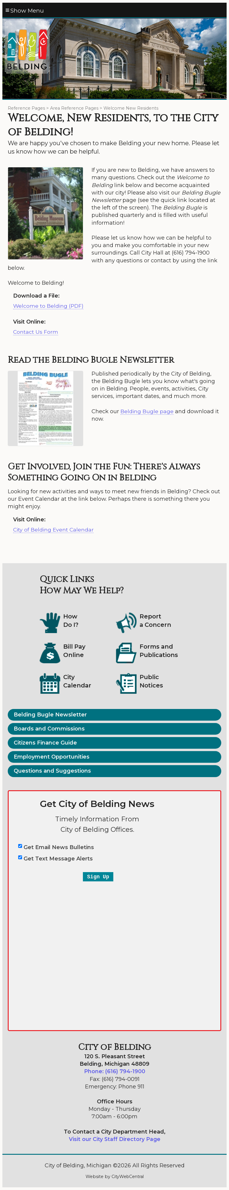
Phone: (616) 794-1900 (114, 1071)
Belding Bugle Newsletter (50, 715)
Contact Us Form (35, 332)
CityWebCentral (127, 1177)
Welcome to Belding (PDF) (49, 306)
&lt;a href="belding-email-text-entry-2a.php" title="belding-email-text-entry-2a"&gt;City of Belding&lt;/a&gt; (114, 911)
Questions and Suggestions (52, 771)
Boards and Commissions (49, 729)
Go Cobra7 (20, 1163)
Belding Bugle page (147, 411)
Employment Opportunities (51, 757)
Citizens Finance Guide (45, 743)
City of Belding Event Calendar (54, 530)
